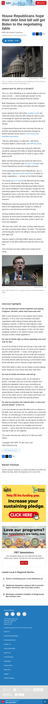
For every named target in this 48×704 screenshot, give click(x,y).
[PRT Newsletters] (24, 537)
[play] (3, 702)
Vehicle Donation (9, 678)
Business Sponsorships (11, 636)
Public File (7, 669)
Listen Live (7, 653)
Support (6, 674)
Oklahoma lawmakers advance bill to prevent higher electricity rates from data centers (24, 586)
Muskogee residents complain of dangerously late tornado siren (25, 595)
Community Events (9, 640)
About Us (7, 631)
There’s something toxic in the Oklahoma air (24, 579)
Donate (41, 3)
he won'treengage (32, 164)
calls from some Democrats (22, 173)
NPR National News (11, 450)
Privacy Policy (8, 665)
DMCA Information (9, 648)
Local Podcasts (8, 657)
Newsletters (7, 661)
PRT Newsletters (24, 552)
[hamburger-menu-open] (3, 3)
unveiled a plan (33, 113)
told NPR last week (33, 144)
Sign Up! (24, 563)
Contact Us (7, 644)
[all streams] (45, 701)
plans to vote (16, 181)
